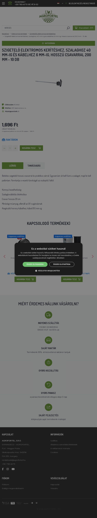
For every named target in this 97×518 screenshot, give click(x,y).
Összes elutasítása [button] (61, 264)
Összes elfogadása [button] (35, 264)
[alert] (48, 259)
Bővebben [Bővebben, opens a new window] (60, 258)
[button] (48, 270)
